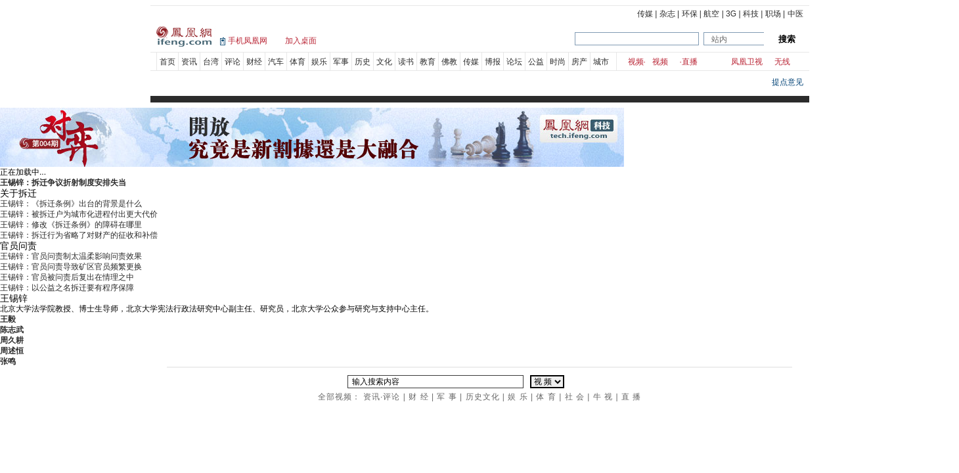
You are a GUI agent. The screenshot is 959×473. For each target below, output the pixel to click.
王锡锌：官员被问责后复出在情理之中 (67, 277)
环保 (690, 13)
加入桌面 (301, 40)
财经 (254, 61)
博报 (493, 61)
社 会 (575, 396)
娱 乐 (517, 396)
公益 (536, 61)
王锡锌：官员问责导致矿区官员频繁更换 (71, 266)
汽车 (276, 61)
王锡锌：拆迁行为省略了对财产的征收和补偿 (79, 235)
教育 (427, 61)
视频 (636, 61)
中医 (795, 13)
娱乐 (319, 61)
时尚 (558, 61)
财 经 (418, 396)
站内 (719, 39)
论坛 (514, 61)
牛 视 (603, 396)
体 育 (546, 396)
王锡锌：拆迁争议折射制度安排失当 (63, 182)
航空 (711, 13)
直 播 (631, 396)
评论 (232, 61)
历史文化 (483, 396)
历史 (362, 61)
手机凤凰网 (247, 40)
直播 (690, 61)
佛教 (449, 61)
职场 (773, 13)
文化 (384, 61)
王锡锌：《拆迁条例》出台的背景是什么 (71, 203)
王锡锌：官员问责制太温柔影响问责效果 (71, 256)
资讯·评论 (381, 396)
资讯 (189, 61)
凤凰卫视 (747, 61)
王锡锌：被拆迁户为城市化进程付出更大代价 (79, 214)
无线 (782, 61)
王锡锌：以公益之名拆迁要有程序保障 (67, 287)
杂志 (667, 13)
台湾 (211, 61)
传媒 (645, 13)
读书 (406, 61)
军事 (341, 61)
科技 (751, 13)
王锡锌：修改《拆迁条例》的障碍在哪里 (71, 224)
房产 (579, 61)
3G (731, 13)
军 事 (447, 396)
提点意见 (787, 82)
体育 (297, 61)
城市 (601, 61)
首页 (167, 61)
